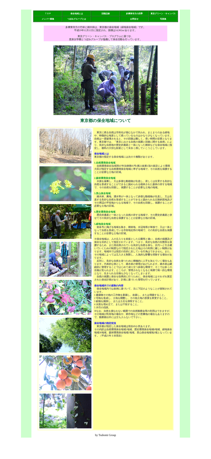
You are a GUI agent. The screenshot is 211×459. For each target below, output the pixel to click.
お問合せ (134, 19)
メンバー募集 (48, 19)
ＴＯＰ (48, 13)
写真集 (163, 19)
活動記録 (105, 13)
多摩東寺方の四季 (134, 13)
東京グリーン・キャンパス (163, 13)
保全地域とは (76, 13)
